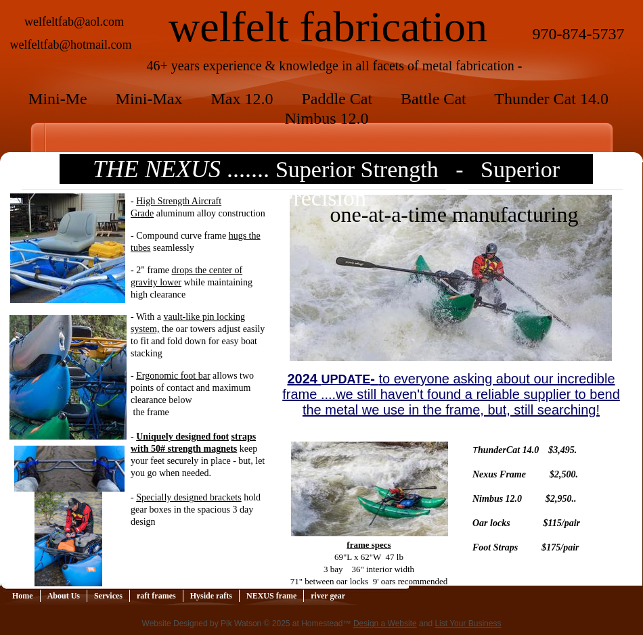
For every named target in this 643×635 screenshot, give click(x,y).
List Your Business (468, 623)
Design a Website (385, 623)
